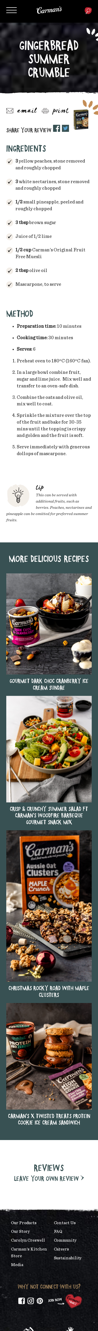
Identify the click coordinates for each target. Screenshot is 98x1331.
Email (21, 111)
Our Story (20, 1107)
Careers (61, 1124)
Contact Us (65, 1098)
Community (65, 1115)
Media (17, 1140)
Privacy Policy (72, 1318)
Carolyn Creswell (28, 1115)
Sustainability (68, 1133)
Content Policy (49, 1322)
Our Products (24, 1098)
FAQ (58, 1107)
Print (55, 111)
